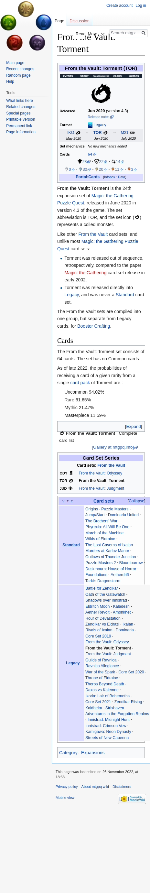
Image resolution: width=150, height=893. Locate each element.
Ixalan (128, 624)
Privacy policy (67, 787)
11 (117, 169)
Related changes (20, 106)
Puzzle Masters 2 (100, 563)
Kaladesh (121, 606)
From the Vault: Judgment (101, 488)
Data (121, 177)
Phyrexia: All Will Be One (107, 527)
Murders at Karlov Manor (107, 551)
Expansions (92, 752)
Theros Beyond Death (104, 684)
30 (85, 169)
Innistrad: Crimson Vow (105, 726)
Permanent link (19, 126)
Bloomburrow (131, 563)
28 (84, 161)
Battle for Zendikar (101, 588)
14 (118, 161)
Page (59, 20)
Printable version (20, 119)
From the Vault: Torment (83, 188)
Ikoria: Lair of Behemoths (107, 696)
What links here (19, 100)
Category (68, 752)
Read (76, 33)
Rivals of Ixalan (98, 630)
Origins (91, 509)
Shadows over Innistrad (106, 600)
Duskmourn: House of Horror (110, 569)
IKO (70, 132)
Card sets (103, 501)
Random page (18, 75)
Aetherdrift (120, 574)
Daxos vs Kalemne (102, 690)
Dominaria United (123, 515)
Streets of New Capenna (107, 737)
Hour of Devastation (103, 618)
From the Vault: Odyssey (101, 473)
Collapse (136, 501)
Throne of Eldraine (101, 678)
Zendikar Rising (128, 702)
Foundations (96, 574)
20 (101, 169)
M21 (124, 132)
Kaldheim (93, 708)
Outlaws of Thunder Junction (110, 557)
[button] (133, 426)
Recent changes (20, 69)
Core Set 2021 (98, 702)
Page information (21, 132)
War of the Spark (100, 672)
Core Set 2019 (98, 636)
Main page (15, 62)
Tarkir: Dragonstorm (102, 581)
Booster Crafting (93, 326)
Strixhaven (114, 708)
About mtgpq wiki (95, 787)
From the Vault (93, 234)
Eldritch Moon (97, 606)
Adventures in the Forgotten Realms (117, 714)
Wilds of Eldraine (100, 539)
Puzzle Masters (114, 509)
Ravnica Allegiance (102, 666)
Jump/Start (95, 515)
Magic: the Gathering (85, 272)
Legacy (99, 125)
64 (90, 154)
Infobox (109, 177)
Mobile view (65, 798)
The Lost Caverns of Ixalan (109, 545)
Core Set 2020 (131, 672)
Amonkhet (122, 612)
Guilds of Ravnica (101, 660)
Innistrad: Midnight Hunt (109, 719)
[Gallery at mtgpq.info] (113, 447)
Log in (140, 5)
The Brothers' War (101, 521)
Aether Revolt (97, 612)
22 (101, 161)
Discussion (80, 20)
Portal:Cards (88, 177)
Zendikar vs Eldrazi (102, 624)
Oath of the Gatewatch (105, 594)
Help (10, 81)
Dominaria (125, 630)
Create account (119, 5)
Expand (133, 426)
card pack (80, 382)
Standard (125, 294)
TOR (97, 132)
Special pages (18, 113)
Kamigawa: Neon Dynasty (108, 731)
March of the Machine (104, 533)
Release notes (99, 117)
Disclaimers (121, 787)
